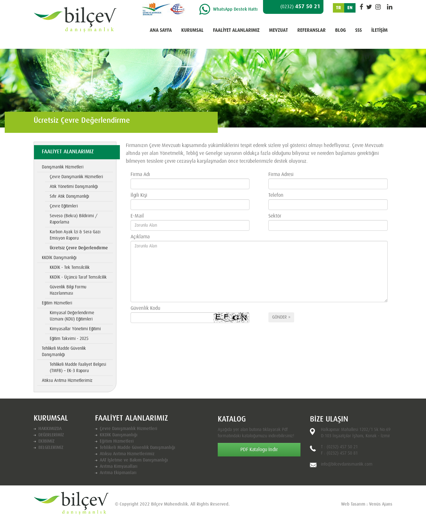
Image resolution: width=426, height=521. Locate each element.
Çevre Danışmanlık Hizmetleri (76, 177)
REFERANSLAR (311, 30)
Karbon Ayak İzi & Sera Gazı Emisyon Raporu (75, 235)
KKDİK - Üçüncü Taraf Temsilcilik (78, 277)
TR (338, 8)
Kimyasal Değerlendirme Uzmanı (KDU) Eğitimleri (72, 316)
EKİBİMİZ (46, 441)
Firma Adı (140, 174)
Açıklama (140, 236)
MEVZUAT (278, 30)
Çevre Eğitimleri (64, 206)
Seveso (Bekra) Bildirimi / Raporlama (74, 219)
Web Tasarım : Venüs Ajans (366, 504)
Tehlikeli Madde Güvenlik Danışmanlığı (64, 351)
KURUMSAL (192, 30)
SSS (358, 30)
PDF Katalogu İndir (259, 449)
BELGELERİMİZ (50, 447)
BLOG (340, 30)
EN (349, 8)
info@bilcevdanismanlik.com (347, 464)
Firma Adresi (281, 174)
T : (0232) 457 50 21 (339, 447)
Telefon (275, 195)
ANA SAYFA (161, 30)
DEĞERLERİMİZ (51, 435)
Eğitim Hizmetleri (57, 303)
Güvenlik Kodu (145, 308)
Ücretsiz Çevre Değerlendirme (79, 248)
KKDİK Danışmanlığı (59, 258)
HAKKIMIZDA (50, 429)
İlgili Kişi (139, 195)
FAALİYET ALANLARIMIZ (236, 30)
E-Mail (137, 215)
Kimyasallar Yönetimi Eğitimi (75, 329)
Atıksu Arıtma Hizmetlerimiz (67, 380)
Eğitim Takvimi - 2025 (69, 339)
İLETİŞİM (379, 30)
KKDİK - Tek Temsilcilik (70, 267)
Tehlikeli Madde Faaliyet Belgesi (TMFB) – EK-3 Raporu (78, 367)
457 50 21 (300, 6)
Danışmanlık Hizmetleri (62, 167)
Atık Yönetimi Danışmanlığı (74, 186)
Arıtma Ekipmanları (118, 473)
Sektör (274, 215)
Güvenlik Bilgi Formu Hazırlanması (68, 290)
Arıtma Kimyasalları (118, 466)
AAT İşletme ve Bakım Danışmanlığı (134, 460)
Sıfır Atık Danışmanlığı (69, 196)
